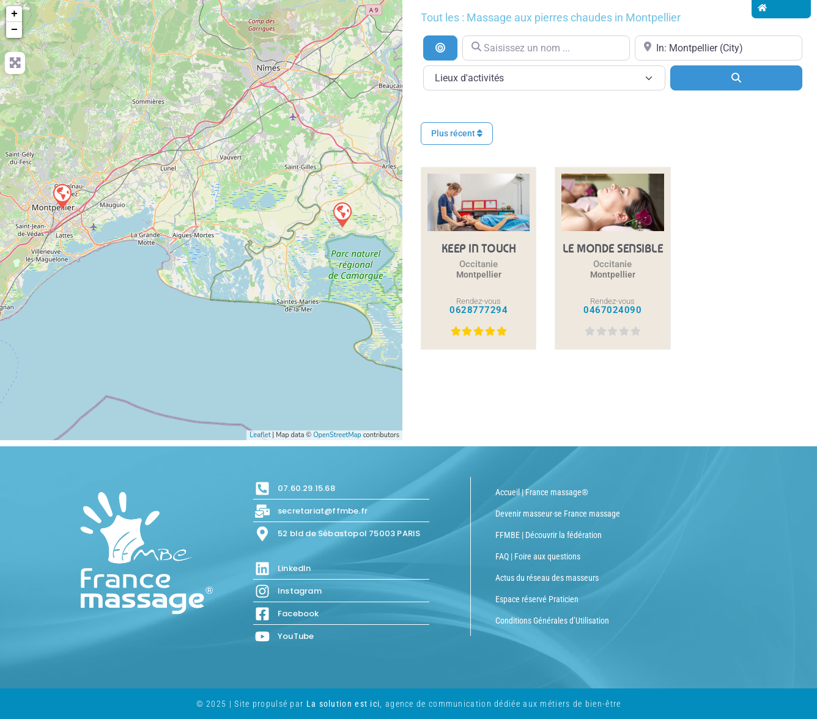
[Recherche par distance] (440, 47)
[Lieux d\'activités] (544, 77)
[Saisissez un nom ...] (546, 48)
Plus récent (456, 133)
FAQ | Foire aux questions (537, 556)
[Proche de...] (718, 48)
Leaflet (260, 435)
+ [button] (14, 14)
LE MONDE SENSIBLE (613, 248)
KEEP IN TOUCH (479, 248)
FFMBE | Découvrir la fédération (548, 535)
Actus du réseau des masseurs (547, 578)
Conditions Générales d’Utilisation (552, 620)
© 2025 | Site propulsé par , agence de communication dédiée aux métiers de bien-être (408, 704)
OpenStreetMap (337, 435)
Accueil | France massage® (541, 492)
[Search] (736, 77)
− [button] (14, 30)
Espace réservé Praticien (537, 599)
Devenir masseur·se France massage (557, 513)
